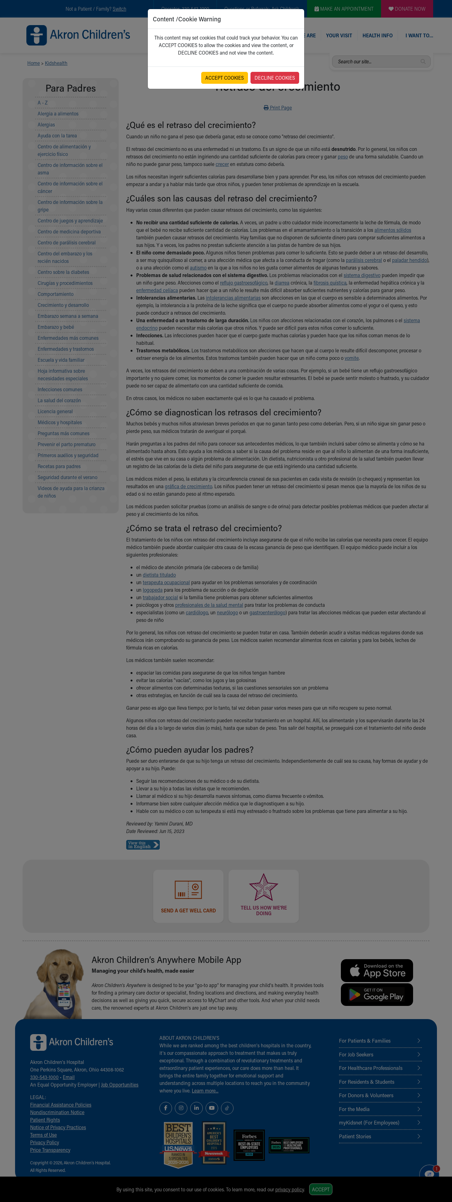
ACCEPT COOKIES (224, 77)
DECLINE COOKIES (275, 77)
